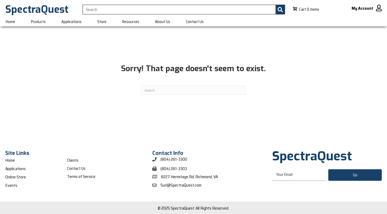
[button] (355, 175)
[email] (299, 175)
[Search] (193, 90)
